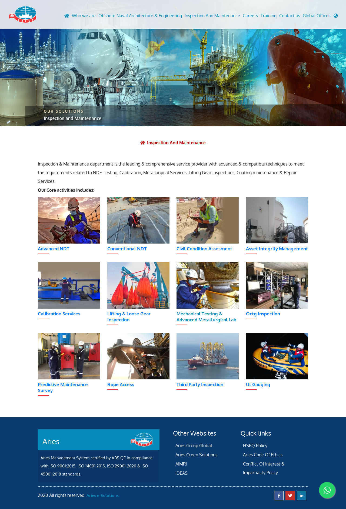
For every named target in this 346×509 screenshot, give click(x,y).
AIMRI (181, 463)
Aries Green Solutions (196, 454)
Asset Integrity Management (277, 248)
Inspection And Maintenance (212, 16)
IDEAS (181, 473)
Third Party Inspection (200, 384)
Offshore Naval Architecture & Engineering (140, 16)
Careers (250, 16)
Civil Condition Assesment (204, 248)
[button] (320, 17)
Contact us (289, 16)
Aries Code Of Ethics (262, 454)
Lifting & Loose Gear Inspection (129, 316)
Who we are (84, 16)
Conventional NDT (127, 248)
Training (269, 16)
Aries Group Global (193, 445)
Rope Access (120, 384)
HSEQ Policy (255, 445)
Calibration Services (59, 313)
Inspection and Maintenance (176, 142)
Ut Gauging (258, 384)
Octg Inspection (263, 313)
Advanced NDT (53, 248)
